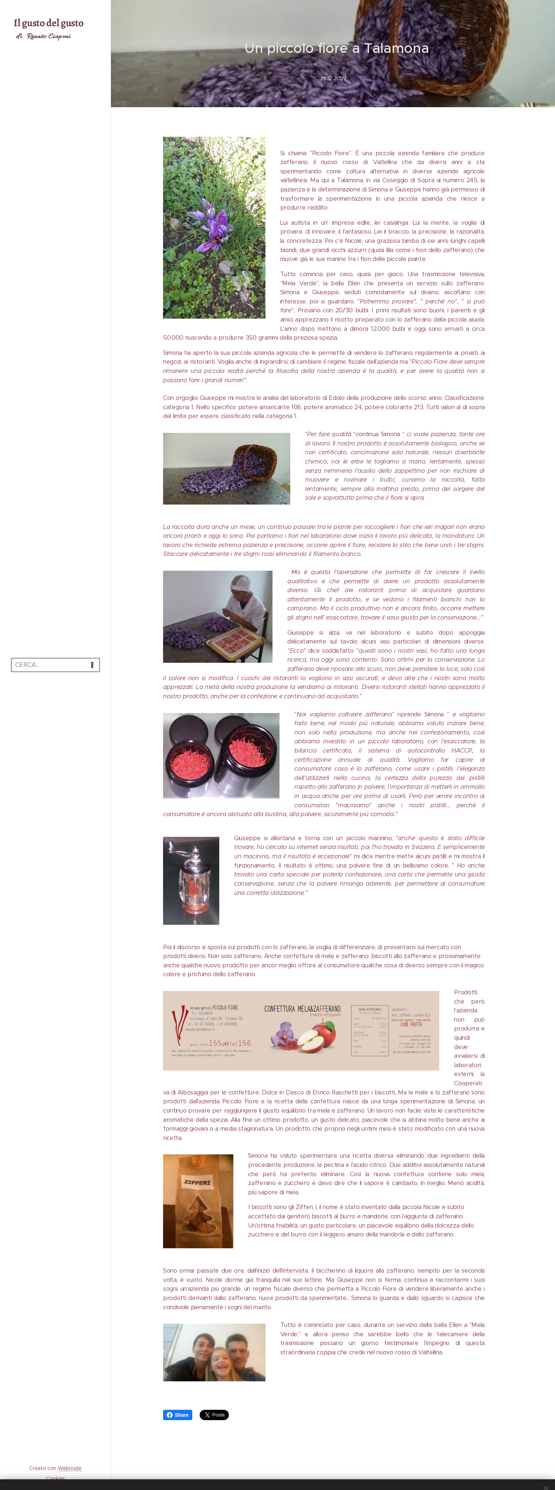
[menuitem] (55, 699)
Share (178, 1415)
